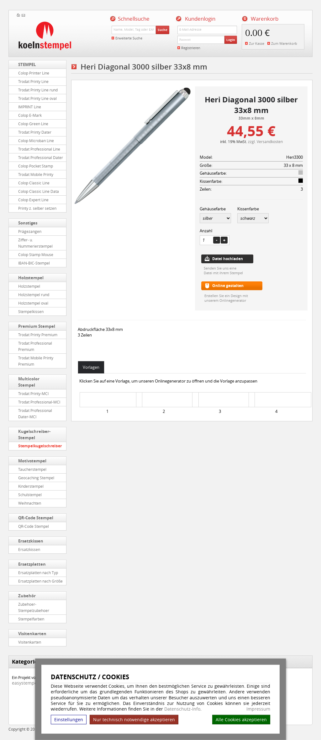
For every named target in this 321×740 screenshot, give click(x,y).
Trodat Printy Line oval (37, 98)
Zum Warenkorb (284, 43)
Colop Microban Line (36, 140)
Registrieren (190, 47)
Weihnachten (29, 503)
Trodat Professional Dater (40, 157)
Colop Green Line (33, 123)
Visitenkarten (32, 633)
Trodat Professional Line (39, 149)
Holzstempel (31, 277)
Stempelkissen (31, 311)
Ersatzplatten (32, 564)
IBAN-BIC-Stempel (34, 262)
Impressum (258, 709)
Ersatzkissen (30, 541)
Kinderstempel (31, 486)
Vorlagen (91, 367)
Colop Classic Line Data (38, 191)
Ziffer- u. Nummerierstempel (35, 243)
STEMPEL (27, 64)
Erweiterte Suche (128, 38)
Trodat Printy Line (33, 81)
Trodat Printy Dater (34, 132)
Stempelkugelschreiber (40, 446)
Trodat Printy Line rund (38, 89)
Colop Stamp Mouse (35, 254)
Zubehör (27, 596)
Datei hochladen (227, 258)
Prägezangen (29, 231)
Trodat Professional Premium (35, 346)
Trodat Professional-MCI (39, 401)
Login (230, 40)
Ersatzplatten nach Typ (38, 572)
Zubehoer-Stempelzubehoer (33, 607)
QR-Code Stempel (35, 518)
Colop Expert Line (33, 199)
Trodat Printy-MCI (33, 393)
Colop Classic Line (34, 182)
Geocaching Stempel (36, 477)
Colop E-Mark (30, 115)
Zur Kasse (256, 43)
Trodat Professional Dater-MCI (35, 413)
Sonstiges (27, 223)
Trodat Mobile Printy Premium (35, 361)
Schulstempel (30, 494)
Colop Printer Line (33, 72)
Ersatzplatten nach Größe (40, 580)
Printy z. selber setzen (37, 208)
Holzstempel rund (33, 294)
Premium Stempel (36, 326)
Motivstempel (32, 461)
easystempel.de (28, 683)
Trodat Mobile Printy (35, 174)
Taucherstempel (32, 469)
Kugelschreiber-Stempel (34, 434)
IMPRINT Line (29, 106)
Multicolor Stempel (28, 382)
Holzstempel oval (33, 303)
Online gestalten (228, 285)
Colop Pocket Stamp (35, 165)
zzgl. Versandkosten (265, 141)
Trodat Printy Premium (37, 334)
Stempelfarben (31, 618)
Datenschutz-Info (182, 709)
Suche (162, 30)
